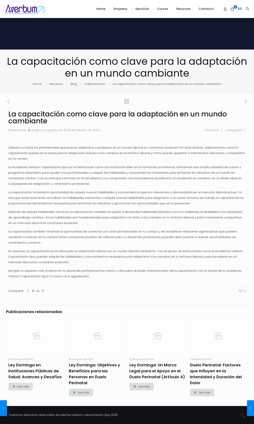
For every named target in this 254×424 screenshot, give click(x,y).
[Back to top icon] (241, 414)
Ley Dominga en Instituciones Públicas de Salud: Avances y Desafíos (35, 371)
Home (37, 84)
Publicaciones (95, 84)
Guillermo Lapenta (44, 130)
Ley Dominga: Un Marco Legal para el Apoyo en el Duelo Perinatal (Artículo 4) (157, 371)
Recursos (56, 84)
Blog (74, 84)
